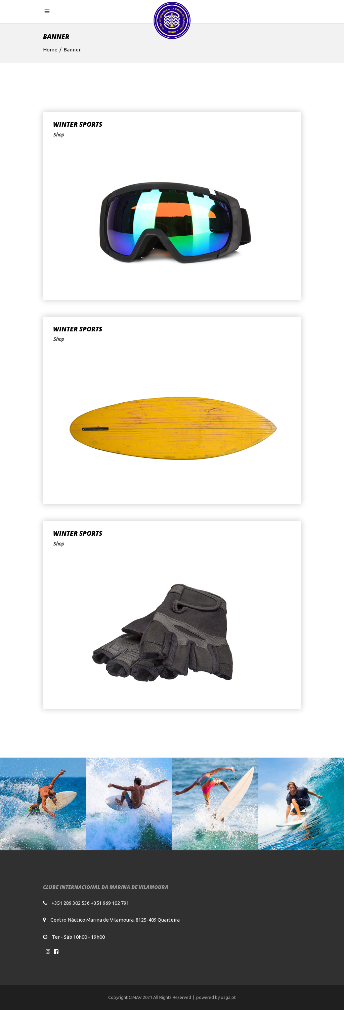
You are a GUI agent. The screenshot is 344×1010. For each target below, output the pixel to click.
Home (50, 49)
